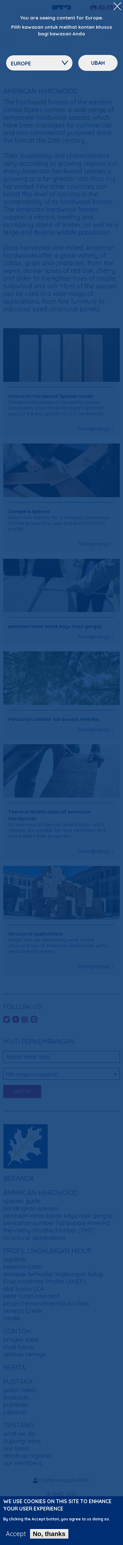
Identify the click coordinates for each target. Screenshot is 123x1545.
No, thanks (49, 1536)
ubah (98, 63)
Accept (16, 1537)
